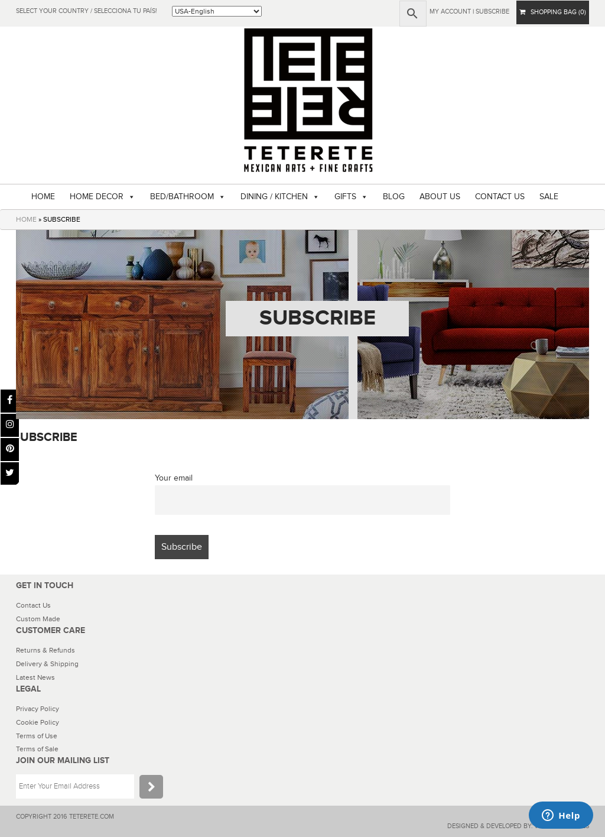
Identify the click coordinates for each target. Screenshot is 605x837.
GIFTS (345, 197)
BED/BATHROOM (182, 197)
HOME (43, 197)
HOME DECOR (96, 197)
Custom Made (38, 619)
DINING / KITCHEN (274, 197)
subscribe (492, 11)
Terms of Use (36, 736)
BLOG (394, 197)
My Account (450, 11)
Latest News (35, 677)
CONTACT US (500, 197)
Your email (174, 478)
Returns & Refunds (45, 650)
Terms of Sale (37, 749)
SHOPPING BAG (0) (552, 12)
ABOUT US (439, 197)
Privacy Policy (37, 709)
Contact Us (33, 605)
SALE (548, 197)
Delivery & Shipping (47, 664)
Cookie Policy (37, 722)
